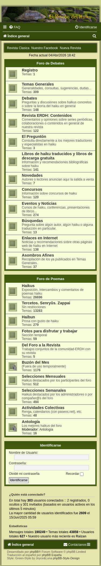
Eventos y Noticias (39, 203)
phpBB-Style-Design (66, 558)
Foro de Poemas (50, 279)
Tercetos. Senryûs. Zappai (46, 303)
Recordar (74, 474)
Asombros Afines (38, 255)
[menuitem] (14, 27)
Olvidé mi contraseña (24, 474)
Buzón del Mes (35, 362)
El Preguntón (34, 136)
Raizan (81, 536)
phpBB (34, 551)
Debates (29, 98)
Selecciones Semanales (44, 390)
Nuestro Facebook (44, 48)
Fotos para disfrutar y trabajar (50, 331)
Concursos (32, 189)
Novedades (32, 175)
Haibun (28, 317)
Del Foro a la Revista (41, 345)
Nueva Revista (70, 48)
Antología (31, 422)
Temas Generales (38, 84)
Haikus (28, 286)
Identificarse (50, 445)
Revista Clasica (18, 48)
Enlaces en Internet (40, 238)
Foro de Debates (50, 63)
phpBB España (51, 555)
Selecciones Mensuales (43, 376)
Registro (30, 70)
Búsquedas (32, 221)
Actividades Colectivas (43, 407)
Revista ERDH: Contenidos (47, 115)
